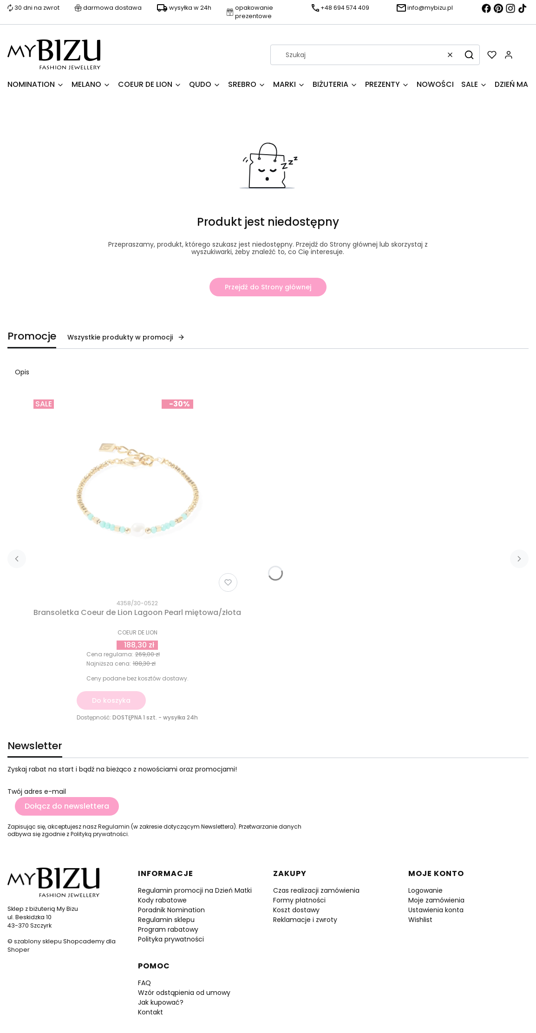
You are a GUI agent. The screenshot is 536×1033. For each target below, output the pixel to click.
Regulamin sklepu (166, 919)
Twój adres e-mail (36, 791)
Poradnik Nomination (171, 910)
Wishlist (420, 919)
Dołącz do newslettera (67, 806)
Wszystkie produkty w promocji (126, 337)
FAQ (144, 982)
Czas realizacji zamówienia (316, 890)
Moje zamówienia (436, 900)
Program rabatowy (168, 929)
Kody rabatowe (162, 900)
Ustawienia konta (436, 910)
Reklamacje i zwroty (305, 919)
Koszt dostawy (296, 910)
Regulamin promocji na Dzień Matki (195, 890)
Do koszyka (111, 700)
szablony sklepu (38, 941)
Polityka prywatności (171, 939)
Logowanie (425, 890)
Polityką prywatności (99, 834)
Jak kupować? (160, 1002)
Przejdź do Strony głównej (268, 287)
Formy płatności (299, 900)
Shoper (18, 950)
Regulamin (114, 826)
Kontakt (150, 1012)
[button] (469, 55)
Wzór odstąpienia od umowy (184, 992)
